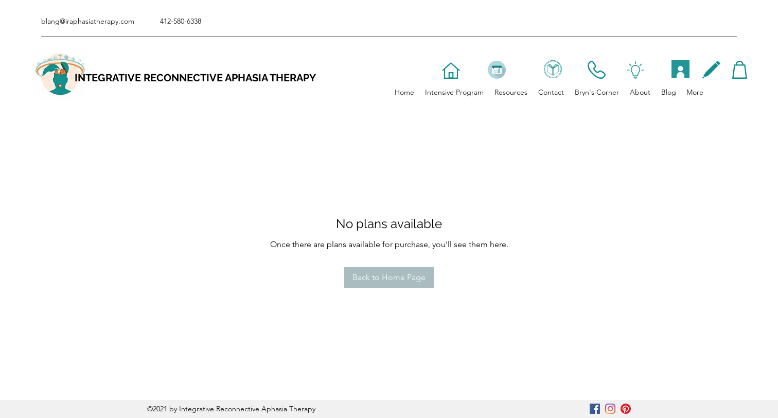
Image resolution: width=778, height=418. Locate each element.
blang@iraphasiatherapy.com (87, 21)
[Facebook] (595, 409)
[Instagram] (610, 409)
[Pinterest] (626, 409)
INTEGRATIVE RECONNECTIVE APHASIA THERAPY (195, 78)
